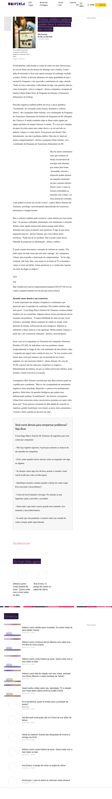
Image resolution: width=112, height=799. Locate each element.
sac (77, 5)
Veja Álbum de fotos (21, 543)
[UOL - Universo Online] (26, 4)
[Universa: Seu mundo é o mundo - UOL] (16, 4)
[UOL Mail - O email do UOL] (83, 5)
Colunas (73, 2)
